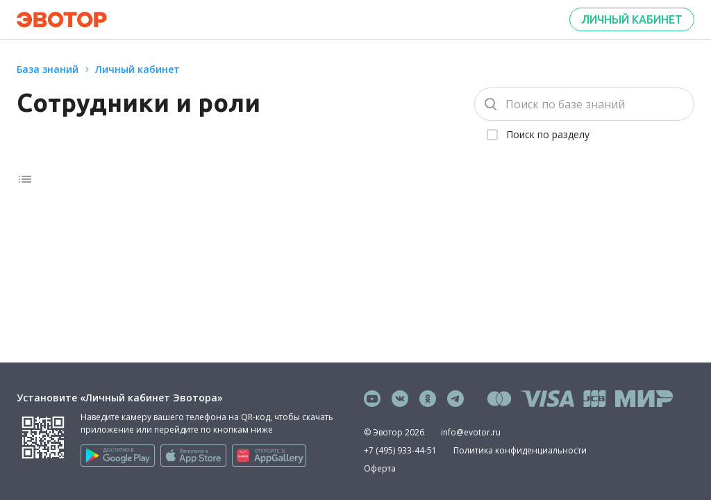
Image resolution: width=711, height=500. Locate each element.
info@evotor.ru (471, 432)
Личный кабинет (632, 19)
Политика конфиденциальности (520, 450)
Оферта (380, 468)
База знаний (47, 69)
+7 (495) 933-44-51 (400, 450)
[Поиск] (584, 104)
